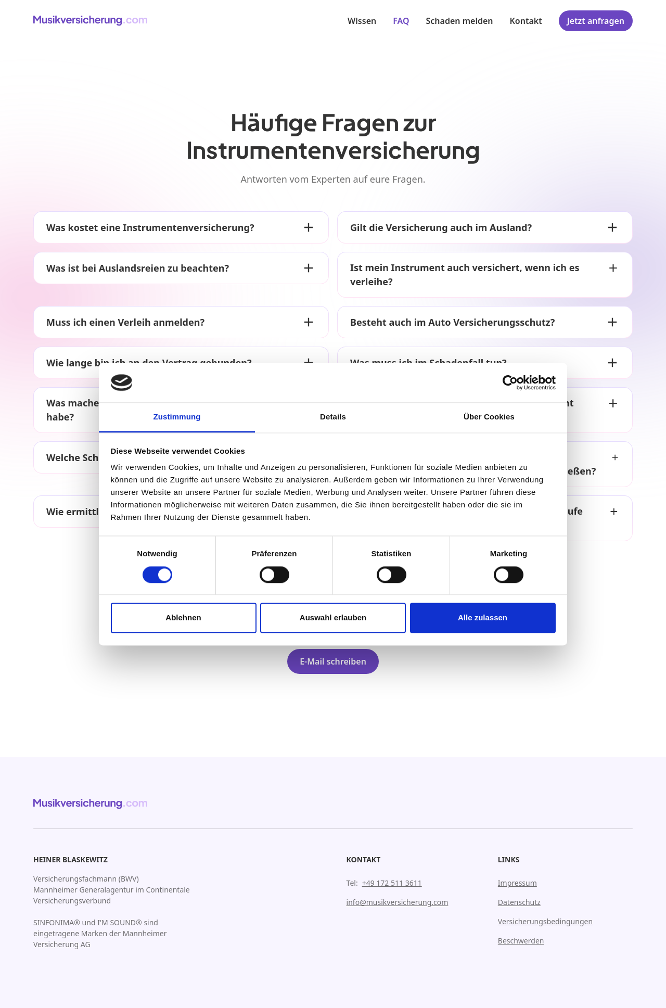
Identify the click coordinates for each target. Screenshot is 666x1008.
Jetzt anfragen (595, 21)
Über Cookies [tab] (489, 417)
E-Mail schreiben (333, 661)
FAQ (401, 21)
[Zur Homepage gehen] (90, 21)
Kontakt (526, 21)
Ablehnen (183, 618)
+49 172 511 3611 (392, 883)
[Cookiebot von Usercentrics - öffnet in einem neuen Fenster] (510, 382)
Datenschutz (519, 902)
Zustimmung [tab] (177, 417)
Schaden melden (459, 21)
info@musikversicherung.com (398, 902)
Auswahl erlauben (333, 618)
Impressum (517, 883)
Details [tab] (333, 417)
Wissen (362, 21)
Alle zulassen (482, 618)
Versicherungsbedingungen (545, 921)
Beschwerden (521, 941)
